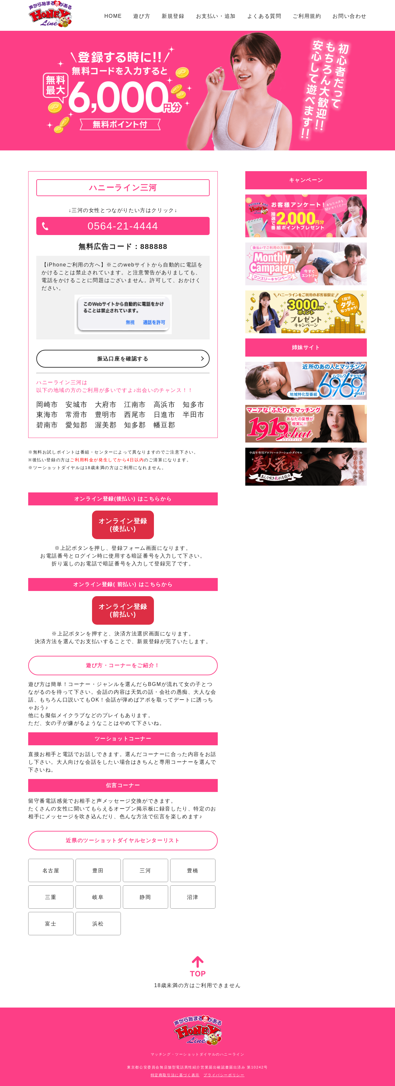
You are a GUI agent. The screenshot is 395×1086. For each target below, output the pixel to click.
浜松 (98, 924)
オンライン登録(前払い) (123, 610)
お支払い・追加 (216, 16)
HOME (113, 16)
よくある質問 (264, 16)
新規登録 (173, 16)
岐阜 (98, 897)
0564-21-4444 (122, 226)
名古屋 (51, 870)
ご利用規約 (307, 16)
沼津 (192, 897)
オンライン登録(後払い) (123, 524)
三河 (145, 870)
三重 (50, 897)
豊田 (98, 870)
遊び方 (141, 16)
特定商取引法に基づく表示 (175, 1075)
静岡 (145, 897)
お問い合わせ (349, 16)
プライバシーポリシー (223, 1075)
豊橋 (192, 870)
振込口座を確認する (122, 358)
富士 (50, 924)
